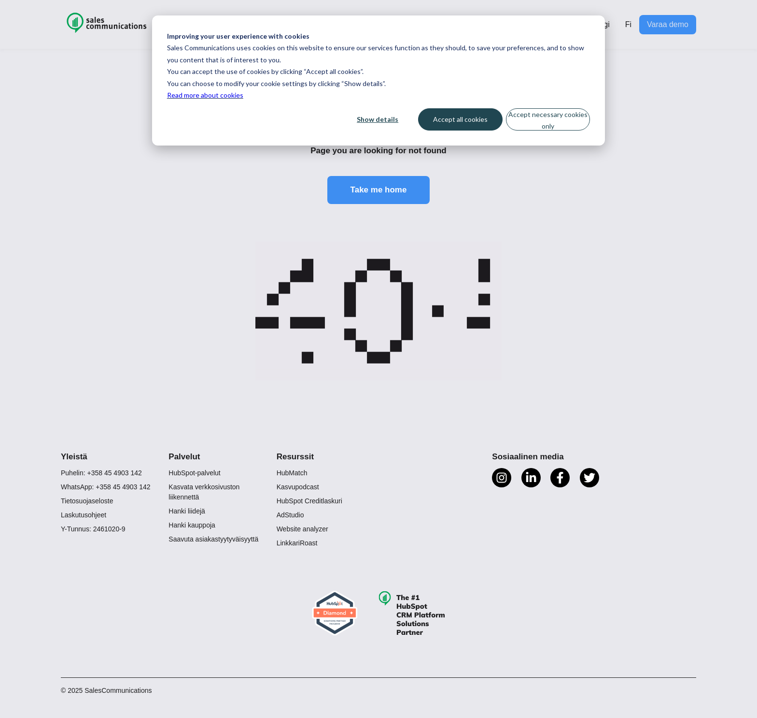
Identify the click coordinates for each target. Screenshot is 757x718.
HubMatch (292, 473)
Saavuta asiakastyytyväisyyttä (213, 539)
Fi (628, 24)
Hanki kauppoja (191, 525)
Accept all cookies (460, 119)
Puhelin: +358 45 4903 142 (101, 473)
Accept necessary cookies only (548, 120)
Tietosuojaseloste (87, 501)
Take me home (378, 189)
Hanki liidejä (186, 511)
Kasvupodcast (298, 487)
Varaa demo (667, 24)
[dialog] (378, 80)
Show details (377, 119)
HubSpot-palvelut (194, 473)
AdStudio (290, 515)
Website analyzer (302, 529)
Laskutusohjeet (83, 515)
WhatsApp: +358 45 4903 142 (106, 487)
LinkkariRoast (297, 543)
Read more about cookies (205, 95)
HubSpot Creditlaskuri (309, 501)
